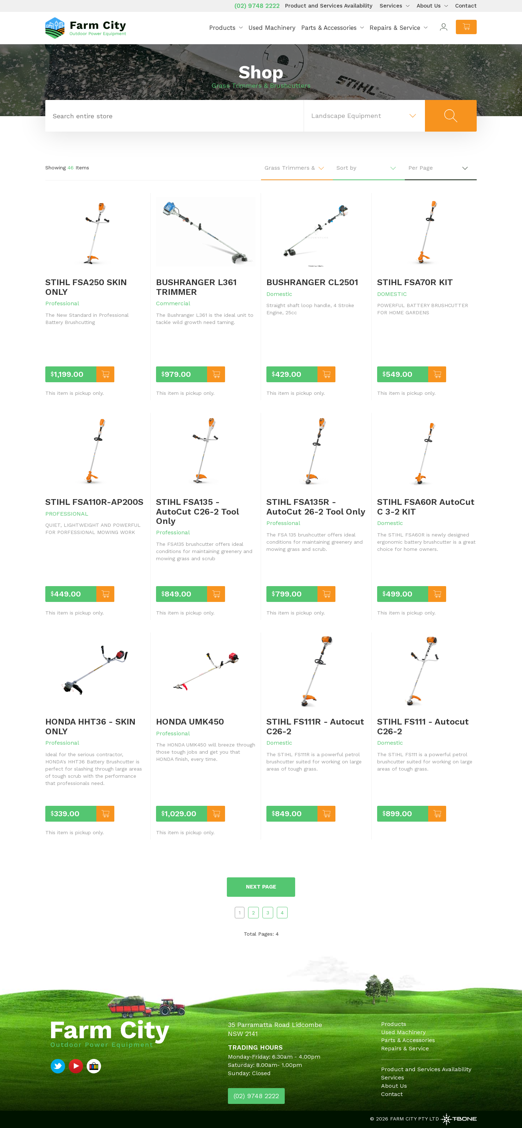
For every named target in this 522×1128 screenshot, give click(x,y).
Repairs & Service (395, 27)
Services (391, 6)
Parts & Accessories (329, 27)
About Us (429, 6)
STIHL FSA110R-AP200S (94, 502)
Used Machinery (272, 27)
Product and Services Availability (328, 6)
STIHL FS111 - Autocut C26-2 (423, 726)
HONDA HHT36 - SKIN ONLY (90, 726)
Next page (261, 886)
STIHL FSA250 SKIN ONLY (86, 287)
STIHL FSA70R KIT (415, 282)
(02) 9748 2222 (257, 5)
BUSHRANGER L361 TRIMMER (196, 287)
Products (222, 27)
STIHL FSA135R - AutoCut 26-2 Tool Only (315, 506)
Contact (466, 6)
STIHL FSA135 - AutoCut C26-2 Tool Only (197, 511)
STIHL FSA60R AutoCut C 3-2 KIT (426, 506)
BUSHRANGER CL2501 (312, 282)
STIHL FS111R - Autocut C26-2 (315, 726)
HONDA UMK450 (190, 722)
